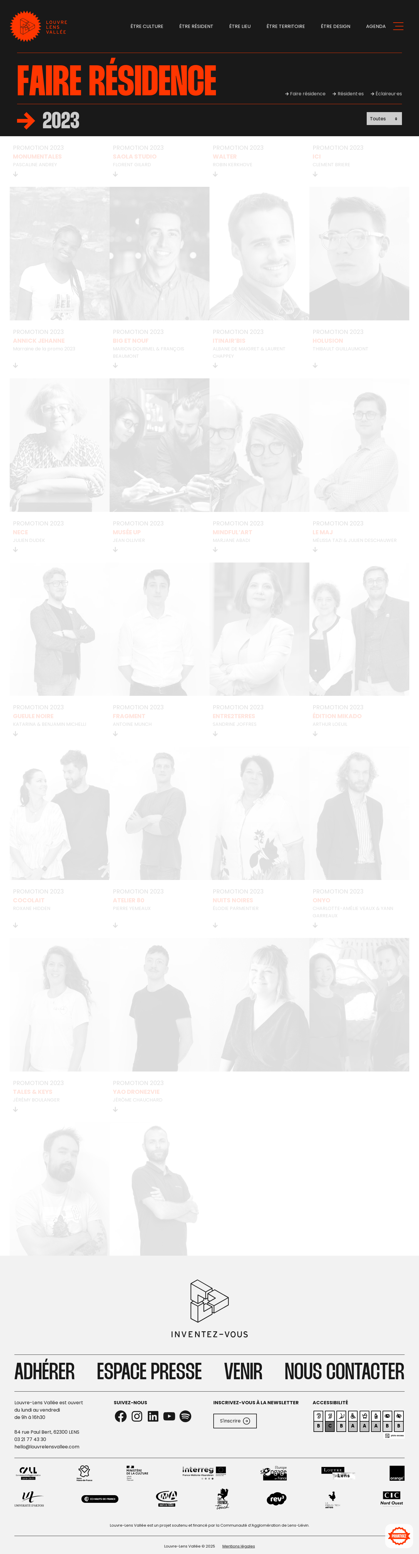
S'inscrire (235, 1421)
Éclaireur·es (389, 93)
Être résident (196, 26)
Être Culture (146, 26)
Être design (335, 26)
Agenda (376, 26)
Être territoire (286, 26)
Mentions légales (238, 1546)
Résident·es (351, 93)
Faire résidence (308, 93)
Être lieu (240, 26)
